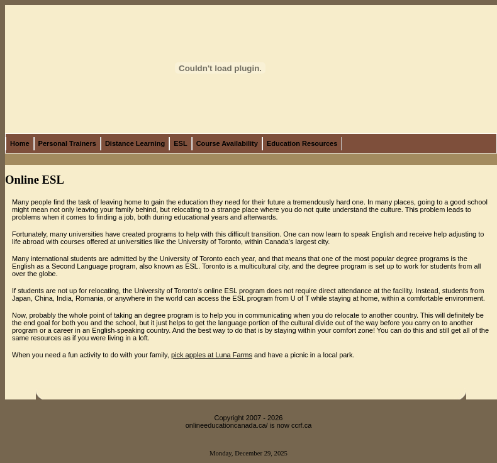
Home (20, 143)
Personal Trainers (67, 143)
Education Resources (302, 143)
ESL (180, 143)
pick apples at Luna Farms (211, 355)
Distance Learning (135, 143)
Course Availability (227, 143)
